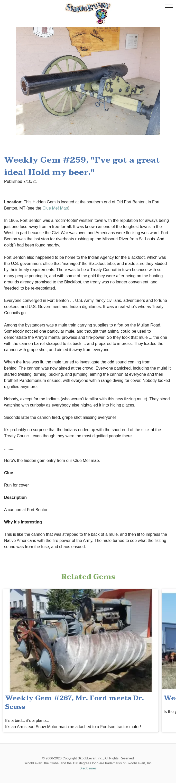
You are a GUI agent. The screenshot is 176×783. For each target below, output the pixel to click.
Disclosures (88, 768)
